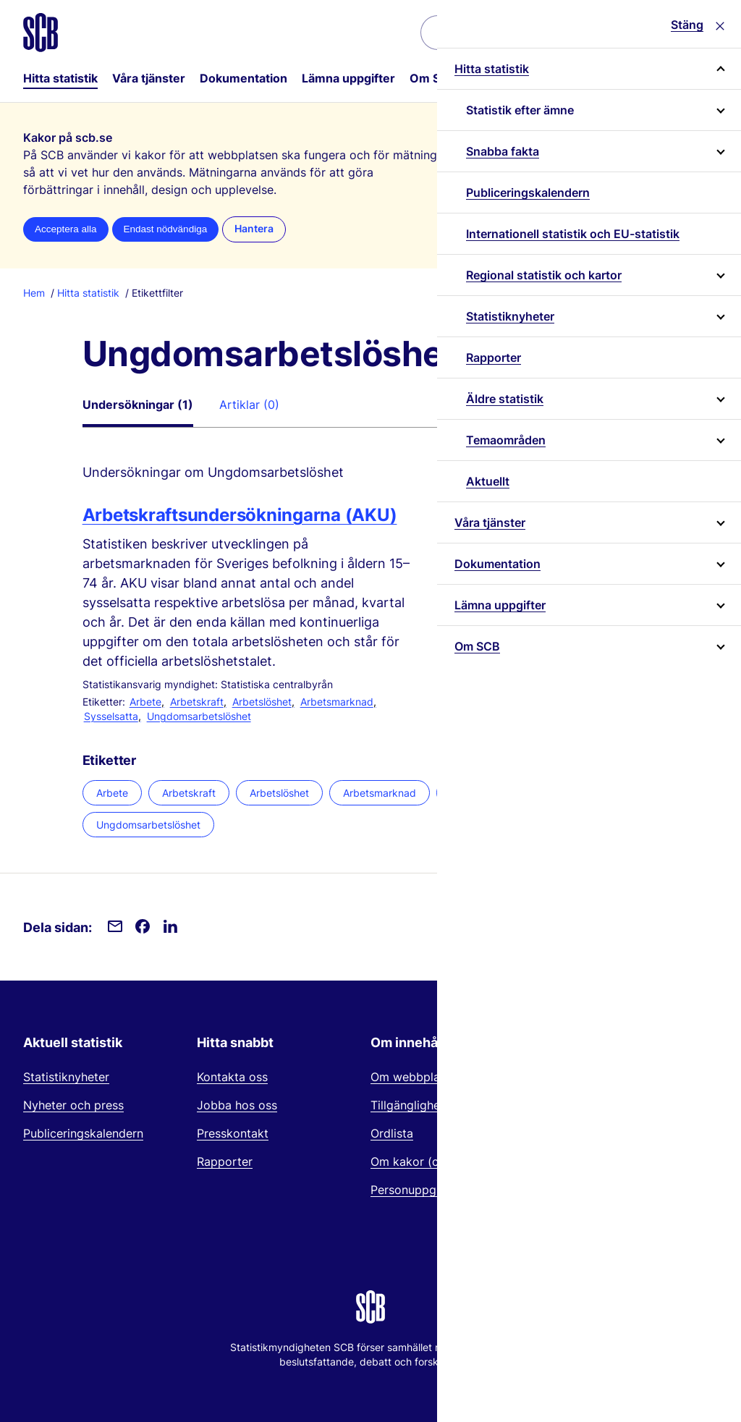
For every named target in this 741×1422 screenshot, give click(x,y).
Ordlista (391, 1133)
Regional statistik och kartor (544, 275)
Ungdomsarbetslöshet (199, 716)
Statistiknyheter (510, 316)
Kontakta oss (232, 1077)
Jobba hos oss (237, 1105)
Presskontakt (232, 1133)
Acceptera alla (66, 229)
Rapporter (493, 357)
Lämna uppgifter (348, 78)
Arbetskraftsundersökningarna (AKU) (239, 514)
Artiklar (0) (249, 404)
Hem (34, 293)
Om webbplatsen (416, 1077)
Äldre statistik (504, 399)
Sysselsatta (111, 716)
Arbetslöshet (262, 701)
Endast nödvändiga (166, 229)
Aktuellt (487, 481)
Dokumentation (243, 78)
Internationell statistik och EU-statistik (572, 234)
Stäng (687, 24)
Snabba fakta (502, 151)
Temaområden (506, 440)
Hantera (254, 228)
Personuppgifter (414, 1189)
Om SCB (433, 78)
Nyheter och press (73, 1105)
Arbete (145, 701)
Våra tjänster (148, 78)
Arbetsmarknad (336, 701)
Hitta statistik (60, 78)
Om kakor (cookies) (424, 1161)
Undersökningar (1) (137, 404)
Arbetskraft (197, 701)
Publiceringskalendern (528, 192)
